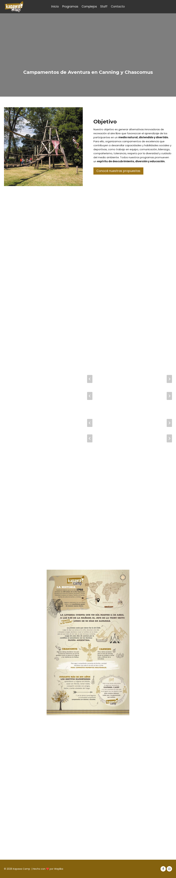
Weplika (58, 869)
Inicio (55, 6)
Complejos (89, 6)
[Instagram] (169, 869)
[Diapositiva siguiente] (169, 379)
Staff (103, 6)
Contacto (118, 6)
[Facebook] (163, 869)
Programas (70, 6)
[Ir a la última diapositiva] (89, 379)
